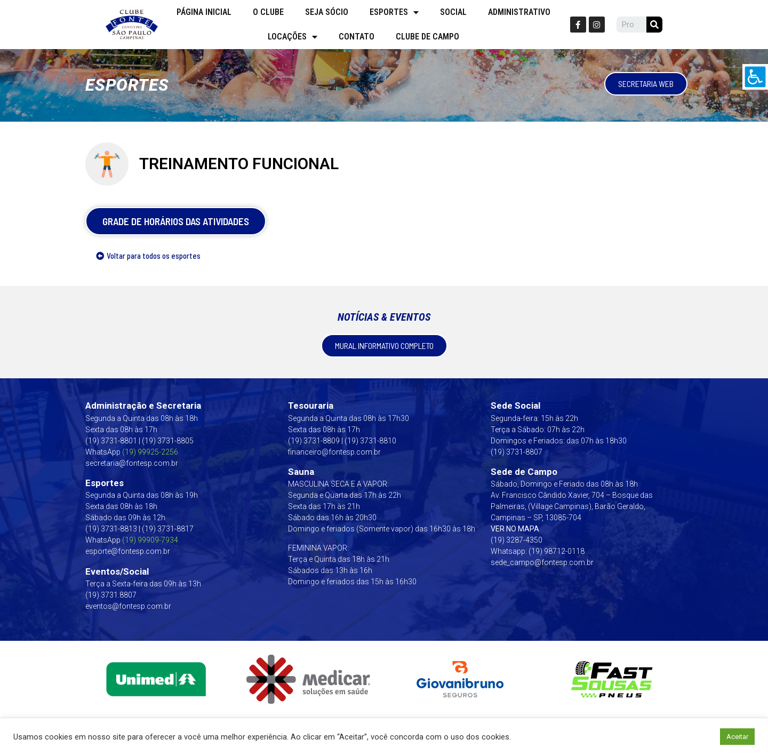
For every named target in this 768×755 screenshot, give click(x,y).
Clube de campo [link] (427, 36)
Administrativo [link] (519, 12)
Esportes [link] (394, 12)
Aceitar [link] (737, 737)
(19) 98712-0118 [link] (557, 551)
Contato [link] (356, 36)
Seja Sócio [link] (326, 12)
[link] (755, 77)
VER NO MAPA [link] (515, 528)
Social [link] (453, 12)
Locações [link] (292, 36)
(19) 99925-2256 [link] (150, 452)
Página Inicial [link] (204, 12)
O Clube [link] (268, 12)
